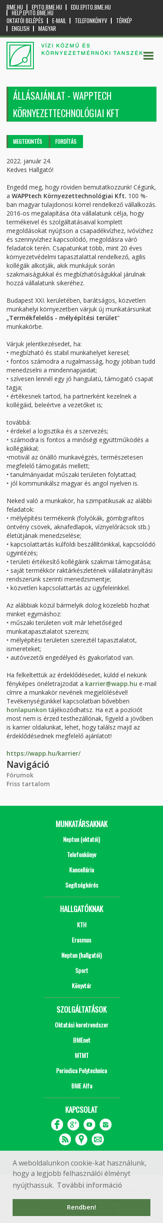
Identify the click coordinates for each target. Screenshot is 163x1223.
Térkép (124, 21)
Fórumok (20, 775)
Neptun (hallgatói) (81, 954)
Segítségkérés (81, 884)
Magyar (47, 28)
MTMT (82, 1055)
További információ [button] (89, 1185)
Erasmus (81, 939)
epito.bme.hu (47, 7)
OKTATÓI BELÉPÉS (25, 21)
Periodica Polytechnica (81, 1070)
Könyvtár (81, 985)
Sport (81, 970)
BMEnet (81, 1039)
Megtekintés (27, 141)
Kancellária (81, 869)
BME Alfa (81, 1085)
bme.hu (15, 7)
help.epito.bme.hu (32, 13)
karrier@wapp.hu (111, 683)
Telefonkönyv (91, 21)
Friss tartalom (28, 784)
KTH (81, 924)
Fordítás (66, 141)
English (21, 28)
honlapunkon (28, 710)
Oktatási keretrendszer (81, 1024)
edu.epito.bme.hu (91, 7)
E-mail (59, 21)
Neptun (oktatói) (81, 839)
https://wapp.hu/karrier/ (43, 753)
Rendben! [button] (81, 1207)
